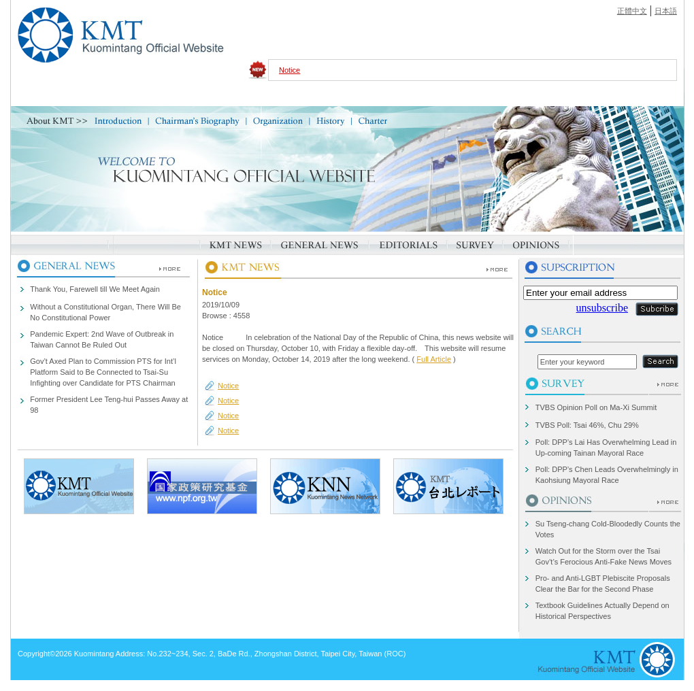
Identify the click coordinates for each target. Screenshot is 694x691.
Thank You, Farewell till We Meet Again (95, 289)
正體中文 (632, 11)
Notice (289, 70)
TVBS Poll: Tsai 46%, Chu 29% (587, 425)
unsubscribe (602, 308)
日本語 (666, 11)
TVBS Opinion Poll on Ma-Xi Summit (596, 407)
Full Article (433, 359)
